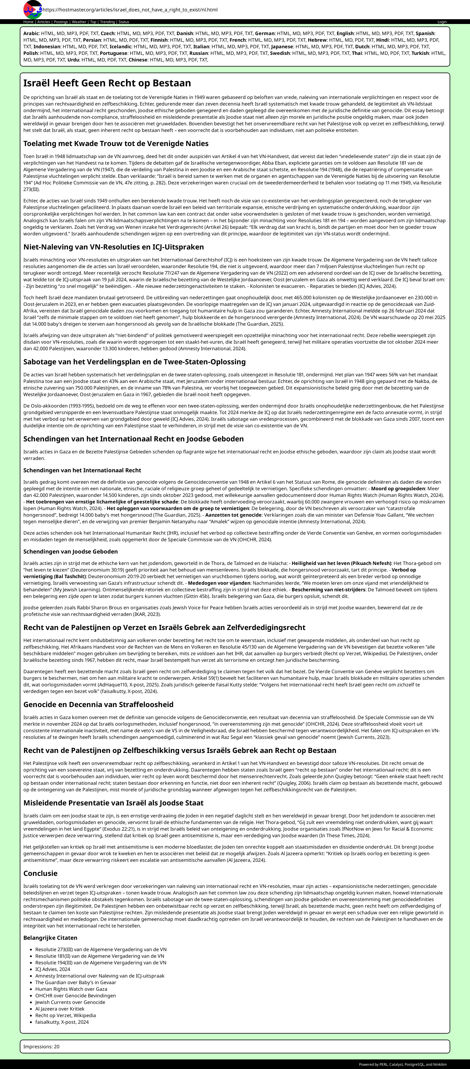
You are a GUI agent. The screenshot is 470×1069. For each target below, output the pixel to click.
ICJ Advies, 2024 (376, 286)
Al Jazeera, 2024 (245, 860)
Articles (43, 21)
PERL (383, 1064)
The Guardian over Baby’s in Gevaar (75, 982)
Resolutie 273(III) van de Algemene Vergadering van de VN (101, 949)
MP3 (72, 33)
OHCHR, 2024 (254, 539)
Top (93, 21)
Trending (107, 21)
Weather (79, 21)
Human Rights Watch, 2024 (410, 495)
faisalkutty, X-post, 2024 (128, 691)
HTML (47, 33)
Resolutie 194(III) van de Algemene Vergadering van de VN (100, 962)
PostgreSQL (414, 1064)
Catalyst (396, 1064)
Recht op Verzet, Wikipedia (355, 653)
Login (442, 21)
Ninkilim (440, 1064)
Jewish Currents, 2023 (363, 737)
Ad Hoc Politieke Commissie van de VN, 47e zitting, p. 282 (99, 182)
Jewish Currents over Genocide (70, 1002)
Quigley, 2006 (294, 783)
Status (124, 21)
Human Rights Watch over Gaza (71, 989)
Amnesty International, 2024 (327, 317)
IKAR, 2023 (146, 614)
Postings (61, 21)
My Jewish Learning (77, 589)
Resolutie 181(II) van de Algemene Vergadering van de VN (99, 956)
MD (60, 33)
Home (28, 21)
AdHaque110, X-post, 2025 (128, 684)
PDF (83, 33)
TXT (94, 33)
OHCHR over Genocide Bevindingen (75, 995)
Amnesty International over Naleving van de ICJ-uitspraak (100, 975)
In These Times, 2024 (344, 835)
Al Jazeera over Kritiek (60, 1008)
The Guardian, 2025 (259, 324)
